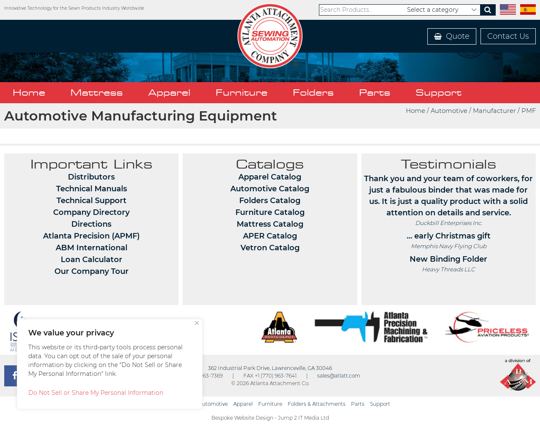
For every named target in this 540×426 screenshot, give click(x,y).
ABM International (91, 247)
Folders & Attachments (317, 404)
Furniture (241, 92)
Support (439, 92)
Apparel (169, 92)
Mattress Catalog (270, 224)
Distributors (91, 177)
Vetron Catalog (270, 247)
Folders (313, 92)
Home (29, 92)
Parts (374, 92)
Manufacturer (494, 111)
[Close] (197, 323)
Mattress (96, 92)
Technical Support (92, 200)
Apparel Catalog (269, 177)
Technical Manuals (91, 188)
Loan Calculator (91, 259)
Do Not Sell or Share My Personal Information (95, 393)
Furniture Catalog (270, 212)
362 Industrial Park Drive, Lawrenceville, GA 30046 (270, 368)
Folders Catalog (269, 200)
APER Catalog (270, 236)
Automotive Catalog (269, 188)
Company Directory (91, 212)
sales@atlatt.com (338, 375)
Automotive (449, 111)
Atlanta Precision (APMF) (91, 236)
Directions (91, 224)
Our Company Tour (91, 271)
